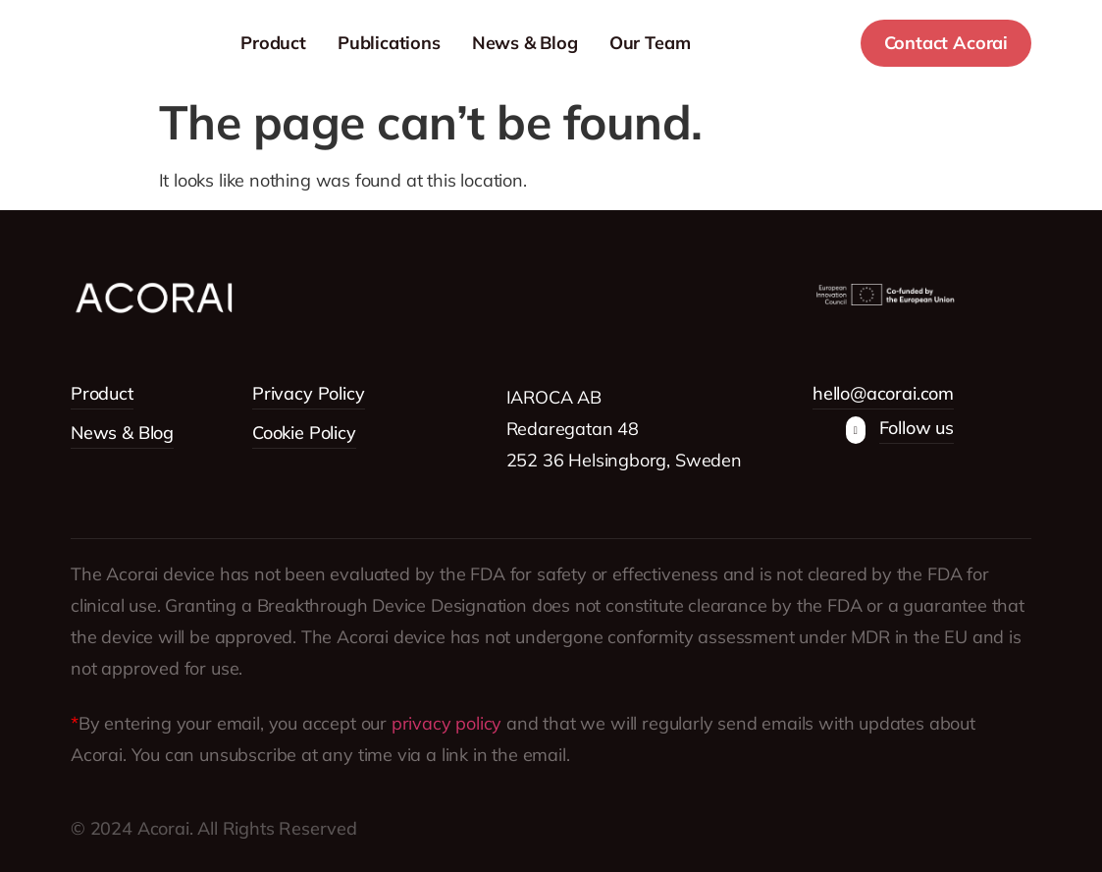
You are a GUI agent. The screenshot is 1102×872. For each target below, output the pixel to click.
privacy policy (446, 723)
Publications (449, 42)
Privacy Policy (308, 393)
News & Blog (586, 42)
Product (334, 42)
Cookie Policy (304, 432)
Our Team (711, 42)
